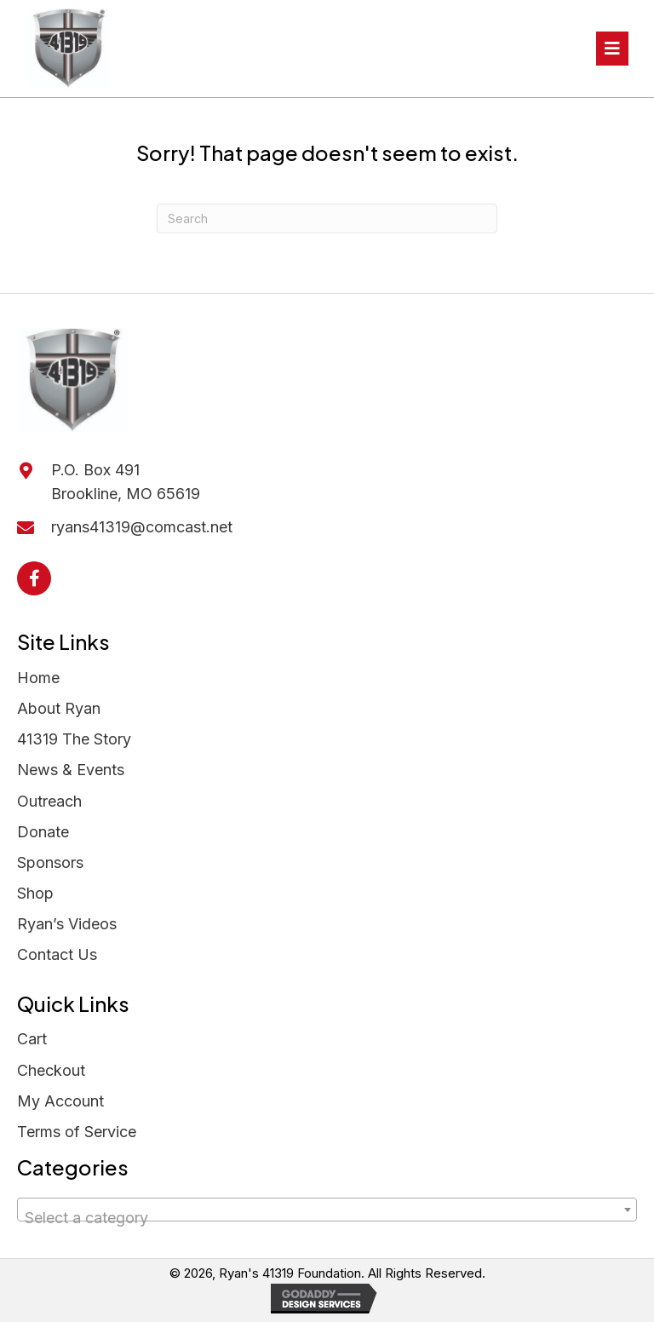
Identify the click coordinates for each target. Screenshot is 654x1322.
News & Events (70, 770)
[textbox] (327, 1218)
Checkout (51, 1070)
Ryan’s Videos (67, 924)
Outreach (49, 801)
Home (38, 678)
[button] (34, 578)
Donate (43, 832)
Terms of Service (76, 1132)
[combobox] (327, 1209)
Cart (32, 1039)
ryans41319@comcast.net (141, 527)
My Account (60, 1101)
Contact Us (57, 954)
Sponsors (50, 862)
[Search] (327, 218)
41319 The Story (74, 739)
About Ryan (58, 708)
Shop (35, 893)
